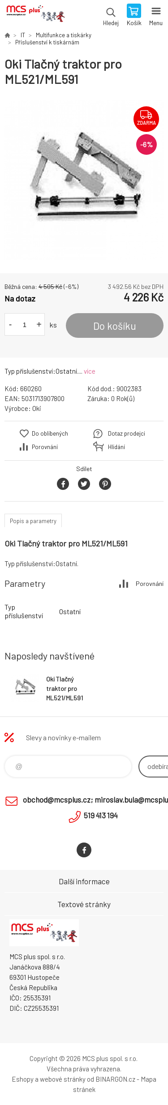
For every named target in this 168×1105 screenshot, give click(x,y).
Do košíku (114, 325)
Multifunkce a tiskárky (63, 35)
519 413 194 (101, 815)
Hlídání (116, 446)
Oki (36, 408)
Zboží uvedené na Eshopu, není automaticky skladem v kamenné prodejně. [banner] (35, 15)
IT (23, 35)
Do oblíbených (50, 433)
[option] (84, 180)
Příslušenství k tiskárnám (47, 42)
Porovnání (45, 446)
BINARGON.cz (115, 1079)
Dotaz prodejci (126, 433)
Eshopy (23, 1079)
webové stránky (63, 1079)
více (89, 371)
